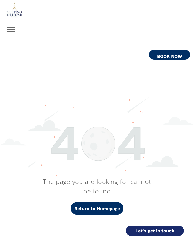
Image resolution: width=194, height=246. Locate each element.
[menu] (11, 29)
